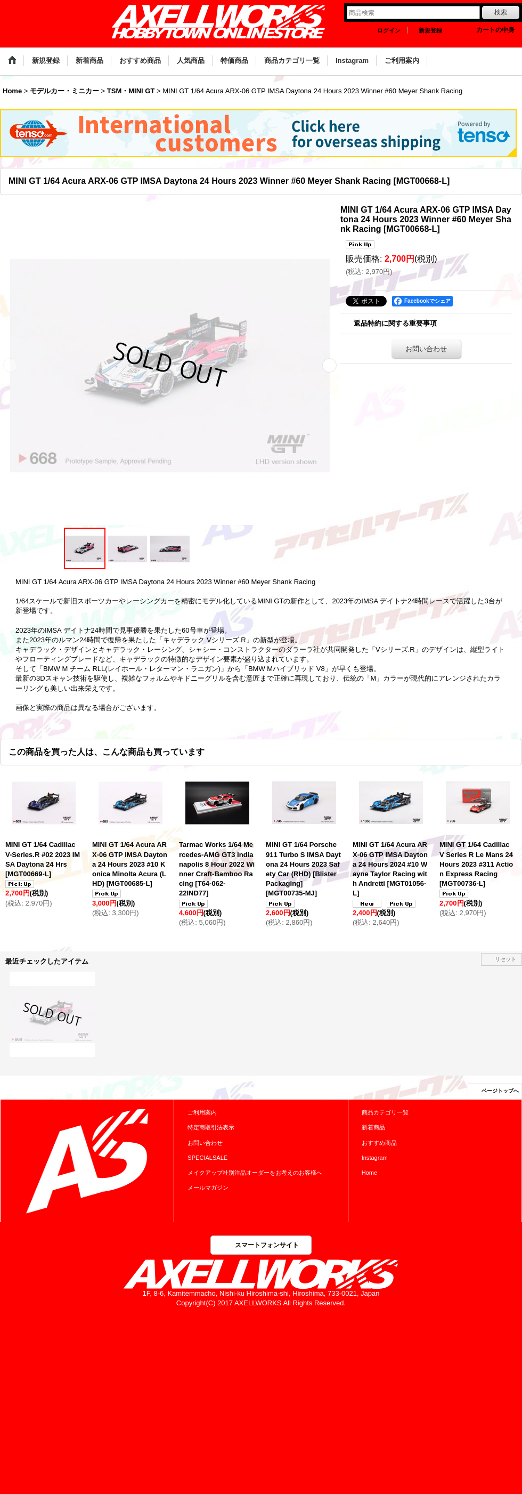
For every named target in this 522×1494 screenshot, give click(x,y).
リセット (505, 959)
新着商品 (373, 1127)
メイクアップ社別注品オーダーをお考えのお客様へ (254, 1172)
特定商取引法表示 (210, 1127)
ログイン (389, 30)
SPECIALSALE (207, 1157)
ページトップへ (500, 1091)
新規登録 (430, 30)
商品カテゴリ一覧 (385, 1112)
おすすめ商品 (379, 1143)
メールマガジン (208, 1187)
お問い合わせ (426, 349)
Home (369, 1172)
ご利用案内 (202, 1112)
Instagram (375, 1157)
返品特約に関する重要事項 (395, 323)
